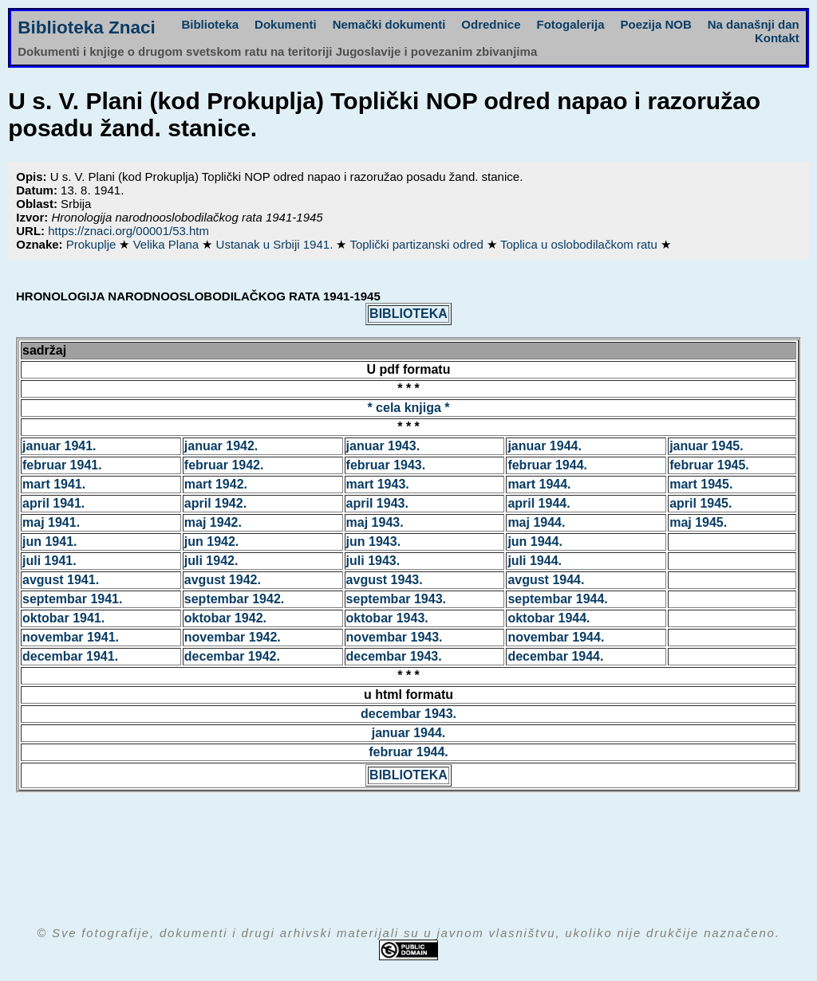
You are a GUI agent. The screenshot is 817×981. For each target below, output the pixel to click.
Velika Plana (168, 244)
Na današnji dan (753, 24)
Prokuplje (93, 244)
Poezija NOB (656, 24)
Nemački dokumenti (389, 24)
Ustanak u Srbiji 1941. (276, 244)
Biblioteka (210, 24)
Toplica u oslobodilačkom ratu (580, 244)
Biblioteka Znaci (87, 27)
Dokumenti (286, 24)
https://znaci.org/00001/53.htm (128, 230)
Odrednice (490, 24)
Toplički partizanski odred (418, 244)
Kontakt (777, 38)
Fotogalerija (571, 24)
